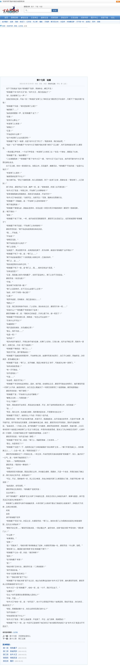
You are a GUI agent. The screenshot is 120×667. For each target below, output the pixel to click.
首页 (3, 26)
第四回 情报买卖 (10, 658)
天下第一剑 (80, 22)
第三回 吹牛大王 (10, 654)
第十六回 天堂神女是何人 (20, 636)
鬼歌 (16, 22)
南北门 (22, 22)
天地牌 (46, 22)
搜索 (98, 22)
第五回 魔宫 (8, 661)
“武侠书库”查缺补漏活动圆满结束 (13, 1)
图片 (32, 7)
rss (118, 1)
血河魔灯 (5, 22)
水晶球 (62, 22)
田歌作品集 (52, 84)
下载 (36, 7)
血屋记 (88, 22)
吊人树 (35, 22)
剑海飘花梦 (70, 22)
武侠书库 (10, 26)
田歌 (15, 26)
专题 (40, 7)
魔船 (41, 22)
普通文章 (27, 7)
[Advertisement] (91, 9)
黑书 (93, 22)
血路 (11, 22)
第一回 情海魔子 (10, 648)
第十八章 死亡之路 (17, 639)
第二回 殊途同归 (10, 651)
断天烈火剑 (54, 22)
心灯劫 (28, 22)
